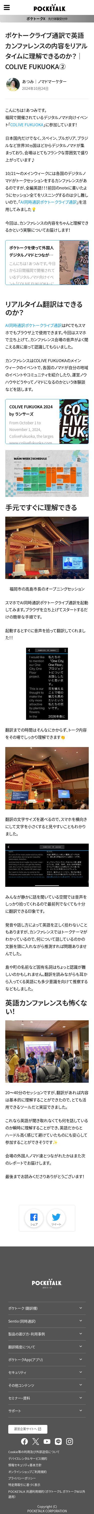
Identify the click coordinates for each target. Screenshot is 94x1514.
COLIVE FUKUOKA (26, 125)
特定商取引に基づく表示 (24, 1485)
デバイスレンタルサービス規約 (27, 1458)
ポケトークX (47, 18)
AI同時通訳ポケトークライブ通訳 (48, 202)
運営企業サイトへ (25, 1429)
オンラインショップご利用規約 (27, 1472)
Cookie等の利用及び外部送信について (33, 1452)
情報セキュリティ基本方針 (25, 1465)
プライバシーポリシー (22, 1478)
